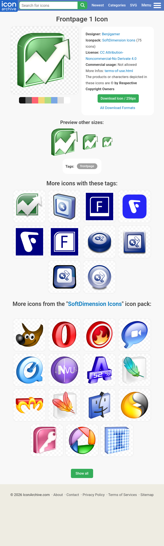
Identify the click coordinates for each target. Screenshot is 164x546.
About (58, 495)
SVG (133, 5)
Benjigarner (111, 34)
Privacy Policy (94, 495)
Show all (82, 473)
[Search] (82, 5)
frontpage (87, 166)
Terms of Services (122, 495)
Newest (98, 5)
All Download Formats (117, 108)
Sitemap (147, 495)
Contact (72, 495)
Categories (117, 5)
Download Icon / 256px (118, 98)
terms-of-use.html (119, 71)
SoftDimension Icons (118, 40)
